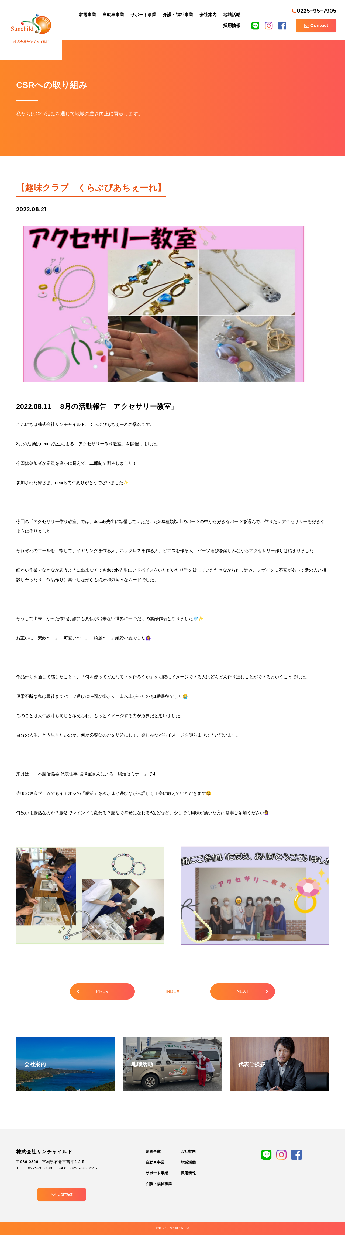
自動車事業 (113, 14)
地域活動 (231, 14)
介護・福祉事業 (178, 14)
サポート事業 (143, 14)
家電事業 (87, 14)
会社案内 (208, 14)
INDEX (172, 991)
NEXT (252, 991)
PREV (93, 991)
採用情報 (231, 25)
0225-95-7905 (314, 11)
